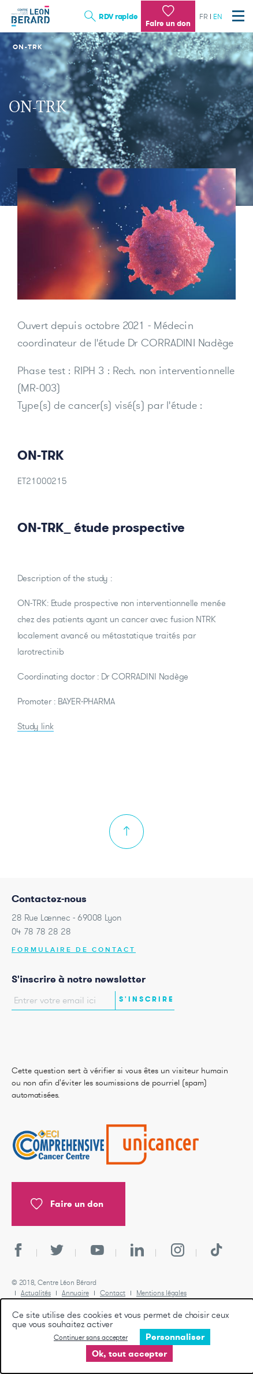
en (217, 16)
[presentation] (79, 1034)
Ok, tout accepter (129, 1353)
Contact (112, 1292)
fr (203, 16)
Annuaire (75, 1292)
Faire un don (67, 1204)
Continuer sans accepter (91, 1337)
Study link (35, 726)
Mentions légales (161, 1292)
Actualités (36, 1292)
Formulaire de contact (74, 949)
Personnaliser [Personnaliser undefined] (175, 1336)
